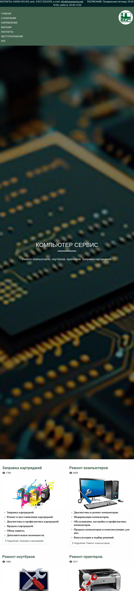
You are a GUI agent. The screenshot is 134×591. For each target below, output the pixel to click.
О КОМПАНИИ (8, 18)
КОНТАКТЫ (7, 32)
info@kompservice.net (72, 1)
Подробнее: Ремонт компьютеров (91, 543)
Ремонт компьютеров (88, 468)
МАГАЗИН (6, 27)
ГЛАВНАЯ (6, 13)
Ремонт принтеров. (86, 557)
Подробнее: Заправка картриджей (24, 541)
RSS (3, 41)
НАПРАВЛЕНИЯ (9, 22)
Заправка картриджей (22, 468)
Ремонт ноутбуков (18, 557)
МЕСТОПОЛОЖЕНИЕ (12, 36)
